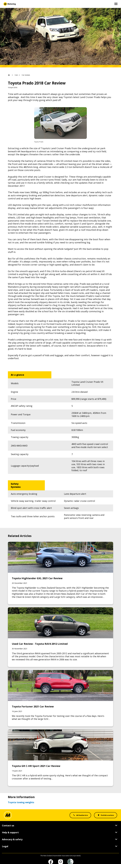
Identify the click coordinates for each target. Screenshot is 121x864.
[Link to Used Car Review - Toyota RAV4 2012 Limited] (60, 631)
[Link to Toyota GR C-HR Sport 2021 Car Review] (60, 751)
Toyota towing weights (21, 796)
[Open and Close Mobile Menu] (116, 4)
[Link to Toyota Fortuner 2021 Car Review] (60, 692)
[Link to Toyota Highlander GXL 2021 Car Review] (60, 567)
